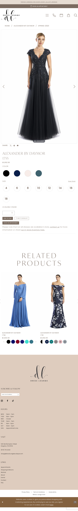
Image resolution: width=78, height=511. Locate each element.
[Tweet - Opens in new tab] (10, 146)
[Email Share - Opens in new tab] (17, 146)
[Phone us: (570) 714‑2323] (54, 16)
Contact (3, 484)
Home (7, 26)
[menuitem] (47, 16)
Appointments (5, 471)
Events (3, 481)
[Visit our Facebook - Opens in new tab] (7, 404)
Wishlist (3, 476)
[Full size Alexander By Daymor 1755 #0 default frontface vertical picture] (39, 87)
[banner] (10, 16)
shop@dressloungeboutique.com (12, 457)
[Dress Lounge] (39, 376)
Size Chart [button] (71, 182)
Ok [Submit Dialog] (75, 506)
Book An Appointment (13, 225)
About (3, 478)
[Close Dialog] (3, 506)
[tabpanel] (39, 87)
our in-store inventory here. (33, 233)
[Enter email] (13, 398)
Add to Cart (9, 220)
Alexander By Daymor (24, 26)
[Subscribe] (23, 398)
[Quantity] (8, 214)
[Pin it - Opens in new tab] (14, 146)
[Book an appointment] (39, 7)
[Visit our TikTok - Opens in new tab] (13, 404)
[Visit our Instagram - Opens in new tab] (2, 404)
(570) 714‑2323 (5, 453)
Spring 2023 (43, 26)
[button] (47, 16)
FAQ (2, 486)
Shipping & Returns (7, 473)
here (51, 508)
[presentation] (20, 304)
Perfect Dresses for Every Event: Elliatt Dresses (39, 2)
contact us (54, 230)
